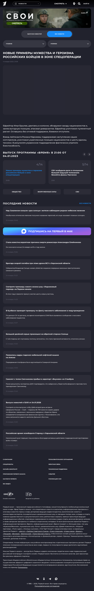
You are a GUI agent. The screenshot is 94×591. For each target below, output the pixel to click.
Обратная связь (54, 464)
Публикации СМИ (54, 479)
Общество (16, 192)
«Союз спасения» (56, 531)
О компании (7, 459)
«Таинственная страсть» (41, 534)
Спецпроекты (8, 464)
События (51, 474)
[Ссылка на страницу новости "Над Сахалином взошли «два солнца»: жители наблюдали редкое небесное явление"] (47, 215)
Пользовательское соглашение (60, 459)
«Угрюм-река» (69, 531)
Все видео (7, 484)
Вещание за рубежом (33, 495)
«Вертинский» (26, 534)
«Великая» (16, 534)
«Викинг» (78, 531)
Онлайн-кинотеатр (10, 469)
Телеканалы (22, 567)
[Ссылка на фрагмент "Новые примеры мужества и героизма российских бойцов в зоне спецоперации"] (24, 172)
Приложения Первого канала (14, 474)
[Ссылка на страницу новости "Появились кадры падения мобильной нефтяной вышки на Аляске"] (47, 361)
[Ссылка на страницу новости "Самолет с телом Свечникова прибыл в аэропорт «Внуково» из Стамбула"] (47, 385)
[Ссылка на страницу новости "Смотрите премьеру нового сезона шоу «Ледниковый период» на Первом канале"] (47, 293)
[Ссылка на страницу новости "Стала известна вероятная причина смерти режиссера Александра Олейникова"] (47, 247)
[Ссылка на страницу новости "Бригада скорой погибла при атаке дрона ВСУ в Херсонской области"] (47, 269)
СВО (77, 192)
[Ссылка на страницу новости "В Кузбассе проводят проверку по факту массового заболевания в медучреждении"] (47, 316)
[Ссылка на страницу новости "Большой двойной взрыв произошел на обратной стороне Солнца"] (47, 339)
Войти (86, 4)
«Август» (22, 531)
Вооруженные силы (47, 192)
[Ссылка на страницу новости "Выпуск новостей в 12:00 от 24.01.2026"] (47, 412)
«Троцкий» (7, 534)
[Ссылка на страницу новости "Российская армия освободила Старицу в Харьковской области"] (47, 439)
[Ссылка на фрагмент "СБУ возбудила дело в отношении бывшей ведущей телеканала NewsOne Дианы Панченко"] (69, 172)
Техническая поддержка (57, 469)
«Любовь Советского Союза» (37, 531)
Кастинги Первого (10, 479)
